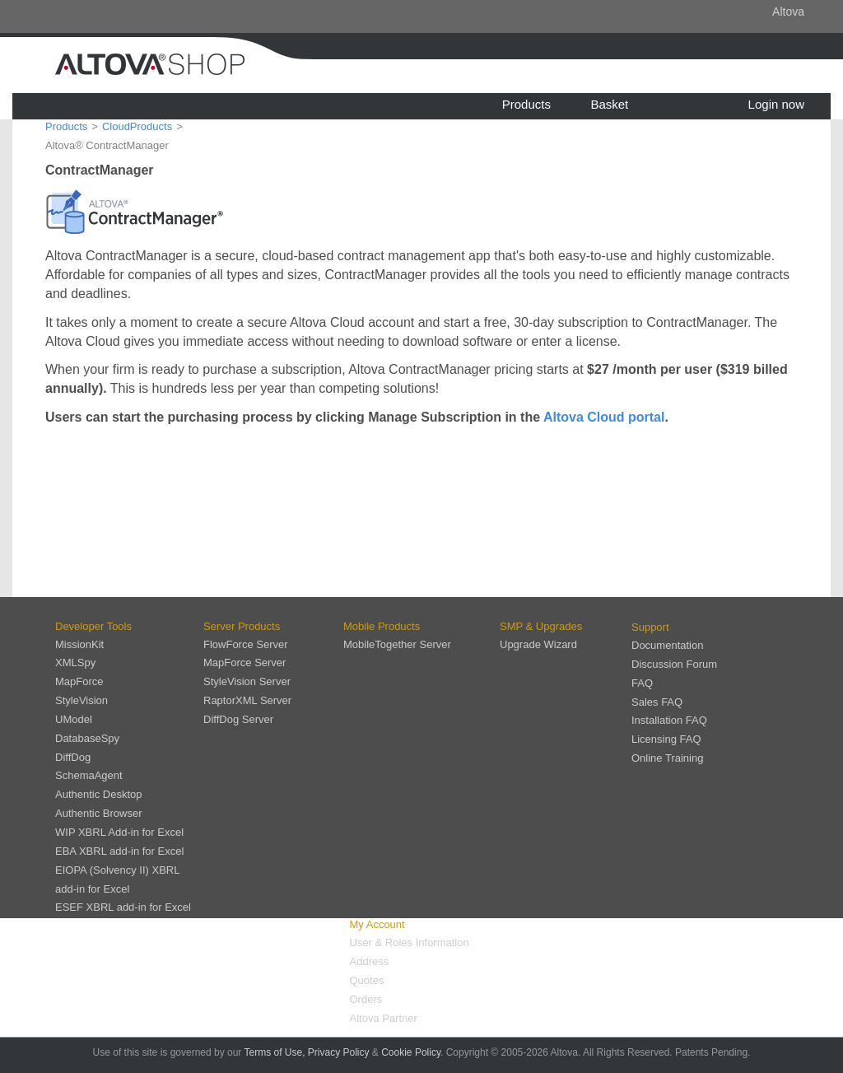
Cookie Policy (410, 1052)
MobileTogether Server (397, 644)
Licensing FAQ (666, 739)
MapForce (79, 681)
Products (526, 104)
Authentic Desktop (98, 794)
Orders (366, 999)
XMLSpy (75, 662)
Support (650, 627)
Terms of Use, (274, 1052)
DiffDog (73, 757)
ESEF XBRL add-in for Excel (123, 907)
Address (369, 961)
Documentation (667, 645)
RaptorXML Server (247, 700)
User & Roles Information (409, 942)
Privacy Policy (339, 1052)
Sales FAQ (656, 702)
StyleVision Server (247, 681)
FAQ (642, 683)
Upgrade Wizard (538, 644)
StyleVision (81, 700)
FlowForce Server (245, 644)
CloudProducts (137, 126)
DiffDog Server (238, 719)
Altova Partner (383, 1018)
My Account (377, 924)
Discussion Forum (674, 664)
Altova (788, 11)
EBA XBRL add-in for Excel (119, 851)
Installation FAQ (669, 720)
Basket (609, 104)
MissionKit (79, 644)
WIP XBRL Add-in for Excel (119, 832)
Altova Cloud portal (604, 417)
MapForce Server (244, 662)
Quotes (367, 980)
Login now (776, 104)
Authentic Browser (98, 813)
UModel (73, 719)
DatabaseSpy (87, 738)
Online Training (667, 758)
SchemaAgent (89, 775)
